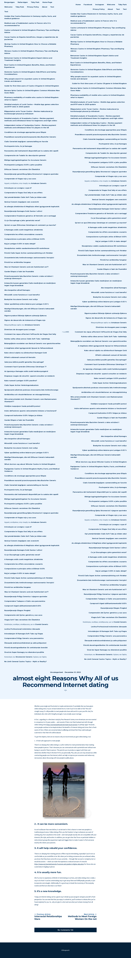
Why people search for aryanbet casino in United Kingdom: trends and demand (29, 80)
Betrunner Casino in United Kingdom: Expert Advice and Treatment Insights (28, 59)
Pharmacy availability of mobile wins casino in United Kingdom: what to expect (31, 98)
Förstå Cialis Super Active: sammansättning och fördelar (28, 253)
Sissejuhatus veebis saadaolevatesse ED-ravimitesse (26, 248)
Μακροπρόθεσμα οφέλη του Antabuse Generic (22, 325)
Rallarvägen (23, 2)
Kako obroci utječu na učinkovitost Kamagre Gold (25, 353)
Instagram (99, 4)
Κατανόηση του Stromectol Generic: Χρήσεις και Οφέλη (25, 657)
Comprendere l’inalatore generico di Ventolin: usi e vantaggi (30, 216)
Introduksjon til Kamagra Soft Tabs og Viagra (23, 634)
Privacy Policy (33, 7)
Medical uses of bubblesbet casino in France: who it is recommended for (27, 24)
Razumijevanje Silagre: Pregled (17, 610)
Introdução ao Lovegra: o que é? (18, 188)
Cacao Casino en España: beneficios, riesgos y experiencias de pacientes (31, 38)
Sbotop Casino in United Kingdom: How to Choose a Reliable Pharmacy (30, 45)
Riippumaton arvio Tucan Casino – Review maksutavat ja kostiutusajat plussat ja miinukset (28, 112)
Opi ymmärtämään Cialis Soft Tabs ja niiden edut (25, 197)
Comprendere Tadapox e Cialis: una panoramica (24, 601)
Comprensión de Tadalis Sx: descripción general (24, 155)
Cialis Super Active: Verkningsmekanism (21, 385)
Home (78, 4)
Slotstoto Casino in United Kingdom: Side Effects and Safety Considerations (30, 73)
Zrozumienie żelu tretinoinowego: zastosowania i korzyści (29, 258)
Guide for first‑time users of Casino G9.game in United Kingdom (31, 86)
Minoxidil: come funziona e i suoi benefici (22, 295)
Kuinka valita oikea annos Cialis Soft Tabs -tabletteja (27, 339)
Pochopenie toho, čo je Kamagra (18, 146)
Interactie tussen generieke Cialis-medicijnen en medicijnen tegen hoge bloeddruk (30, 284)
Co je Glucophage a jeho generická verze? (22, 220)
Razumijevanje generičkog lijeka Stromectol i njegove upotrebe (31, 174)
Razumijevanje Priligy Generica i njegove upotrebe (25, 596)
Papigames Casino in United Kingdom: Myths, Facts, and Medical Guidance (32, 470)
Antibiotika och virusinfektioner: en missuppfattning (27, 394)
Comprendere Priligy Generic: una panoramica (23, 638)
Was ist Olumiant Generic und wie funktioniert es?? (26, 267)
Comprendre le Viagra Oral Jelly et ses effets (23, 193)
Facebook (88, 4)
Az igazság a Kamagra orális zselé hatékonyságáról (26, 371)
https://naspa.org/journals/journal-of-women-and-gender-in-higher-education (59, 864)
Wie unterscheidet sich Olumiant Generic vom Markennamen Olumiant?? (30, 400)
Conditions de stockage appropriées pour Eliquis (25, 132)
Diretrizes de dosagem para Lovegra (19, 329)
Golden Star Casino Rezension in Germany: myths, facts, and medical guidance (30, 17)
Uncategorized (56, 672)
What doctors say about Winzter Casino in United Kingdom (29, 464)
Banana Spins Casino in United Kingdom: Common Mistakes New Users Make (32, 92)
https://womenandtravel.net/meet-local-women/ (62, 725)
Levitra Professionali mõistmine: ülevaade (22, 629)
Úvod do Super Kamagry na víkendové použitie (24, 652)
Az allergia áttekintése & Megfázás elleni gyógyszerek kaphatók (31, 206)
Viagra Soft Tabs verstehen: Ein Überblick (22, 620)
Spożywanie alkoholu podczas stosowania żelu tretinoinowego (31, 390)
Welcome (8, 7)
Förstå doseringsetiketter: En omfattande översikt (26, 647)
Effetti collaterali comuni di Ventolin (19, 357)
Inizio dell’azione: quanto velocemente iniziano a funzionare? (30, 411)
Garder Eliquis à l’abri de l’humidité (19, 271)
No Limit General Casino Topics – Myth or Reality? (25, 661)
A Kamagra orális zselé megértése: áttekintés (23, 230)
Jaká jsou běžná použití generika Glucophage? (24, 362)
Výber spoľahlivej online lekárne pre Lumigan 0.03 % (26, 304)
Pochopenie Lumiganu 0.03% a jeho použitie (23, 165)
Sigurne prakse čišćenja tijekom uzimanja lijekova (25, 316)
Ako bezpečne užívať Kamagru (17, 290)
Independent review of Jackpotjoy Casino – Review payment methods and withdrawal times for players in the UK (30, 126)
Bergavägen (9, 2)
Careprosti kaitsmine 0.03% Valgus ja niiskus (23, 415)
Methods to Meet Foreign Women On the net (82, 917)
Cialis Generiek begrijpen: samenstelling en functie (26, 141)
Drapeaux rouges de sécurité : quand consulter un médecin (29, 376)
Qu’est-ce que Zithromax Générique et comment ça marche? (30, 225)
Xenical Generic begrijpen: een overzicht (21, 202)
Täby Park (35, 2)
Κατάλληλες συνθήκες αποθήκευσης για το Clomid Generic (26, 624)
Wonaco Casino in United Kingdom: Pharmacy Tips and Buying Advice (31, 52)
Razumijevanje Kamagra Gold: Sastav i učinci (23, 211)
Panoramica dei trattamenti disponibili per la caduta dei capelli (31, 151)
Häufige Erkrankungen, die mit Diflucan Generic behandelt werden (29, 310)
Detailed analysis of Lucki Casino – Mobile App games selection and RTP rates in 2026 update (31, 106)
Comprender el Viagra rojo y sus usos (20, 179)
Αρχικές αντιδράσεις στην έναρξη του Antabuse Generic (25, 183)
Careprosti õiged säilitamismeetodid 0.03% (22, 606)
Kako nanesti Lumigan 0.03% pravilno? (20, 381)
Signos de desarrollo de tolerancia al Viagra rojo (24, 320)
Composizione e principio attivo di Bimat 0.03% (24, 239)
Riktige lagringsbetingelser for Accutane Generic (25, 160)
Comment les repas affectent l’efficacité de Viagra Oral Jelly (30, 334)
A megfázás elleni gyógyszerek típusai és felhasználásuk (28, 348)
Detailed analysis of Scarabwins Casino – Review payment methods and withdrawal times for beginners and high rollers (30, 119)
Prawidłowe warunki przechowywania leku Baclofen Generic (30, 137)
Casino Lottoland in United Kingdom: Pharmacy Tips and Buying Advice (31, 31)
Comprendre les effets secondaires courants (23, 234)
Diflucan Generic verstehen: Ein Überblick (22, 169)
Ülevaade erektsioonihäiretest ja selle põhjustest (25, 643)
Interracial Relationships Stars (48, 917)
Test (52, 7)
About (44, 7)
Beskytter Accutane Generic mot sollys (21, 299)
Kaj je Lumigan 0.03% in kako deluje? (19, 244)
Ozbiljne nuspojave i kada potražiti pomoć (22, 406)
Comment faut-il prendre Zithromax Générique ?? (25, 367)
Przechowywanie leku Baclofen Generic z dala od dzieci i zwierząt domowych (28, 277)
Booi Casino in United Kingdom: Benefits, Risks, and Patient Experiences (29, 66)
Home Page (47, 2)
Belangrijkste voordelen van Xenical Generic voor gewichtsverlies (32, 343)
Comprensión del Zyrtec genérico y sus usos (23, 615)
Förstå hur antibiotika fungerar (17, 262)
